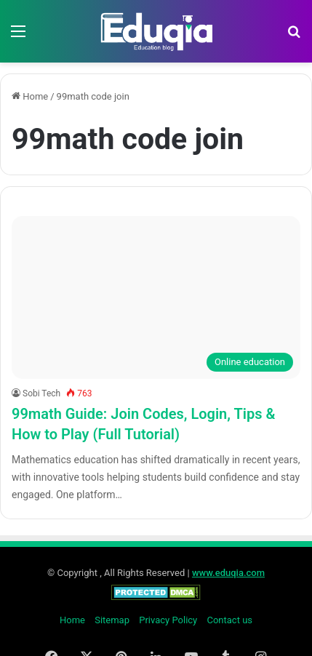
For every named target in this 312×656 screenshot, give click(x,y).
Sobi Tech (41, 393)
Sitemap (112, 620)
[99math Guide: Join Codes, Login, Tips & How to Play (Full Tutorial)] (156, 297)
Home (30, 96)
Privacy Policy (168, 620)
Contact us (229, 620)
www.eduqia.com (228, 572)
